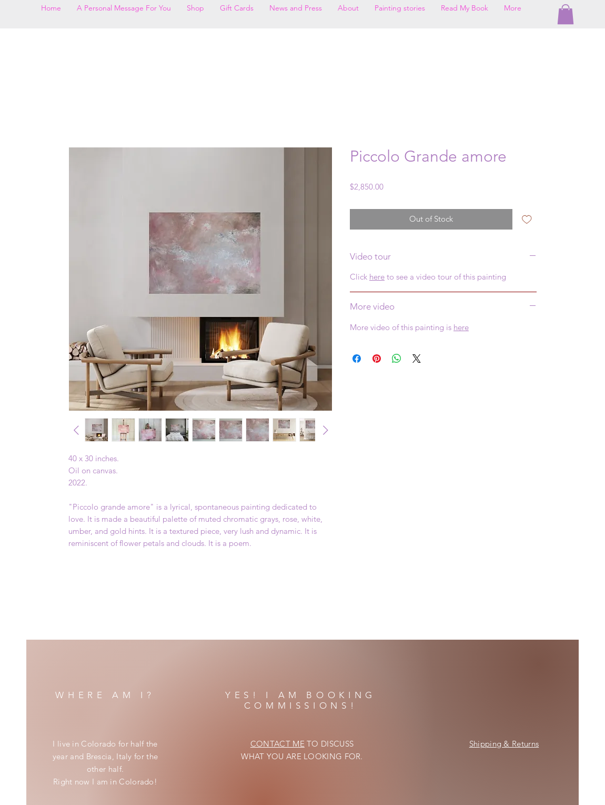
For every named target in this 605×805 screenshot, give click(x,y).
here (377, 277)
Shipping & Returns (504, 744)
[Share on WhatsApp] (396, 358)
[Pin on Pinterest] (376, 358)
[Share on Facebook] (356, 358)
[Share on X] (416, 358)
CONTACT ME (277, 744)
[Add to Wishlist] (527, 219)
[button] (565, 14)
